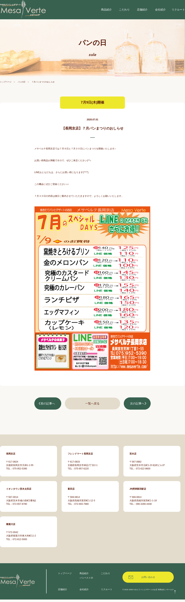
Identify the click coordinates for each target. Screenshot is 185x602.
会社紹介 (84, 591)
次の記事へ (137, 408)
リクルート (106, 591)
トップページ (5, 86)
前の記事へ (48, 408)
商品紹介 (84, 575)
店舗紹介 (62, 591)
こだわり (105, 575)
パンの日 (21, 86)
